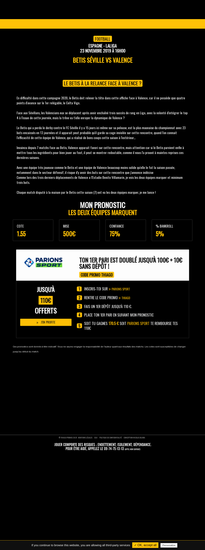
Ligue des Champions (40, 23)
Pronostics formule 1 (116, 393)
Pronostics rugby (114, 388)
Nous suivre (23, 412)
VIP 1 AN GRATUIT (126, 23)
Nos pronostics (21, 377)
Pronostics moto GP (116, 399)
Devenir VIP (19, 372)
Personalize (168, 545)
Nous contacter (21, 383)
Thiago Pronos (25, 364)
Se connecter (178, 23)
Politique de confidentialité (110, 436)
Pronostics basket (115, 377)
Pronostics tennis (115, 383)
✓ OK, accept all (145, 545)
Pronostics (95, 23)
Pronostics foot (114, 372)
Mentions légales (85, 436)
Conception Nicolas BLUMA (134, 436)
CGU (95, 436)
